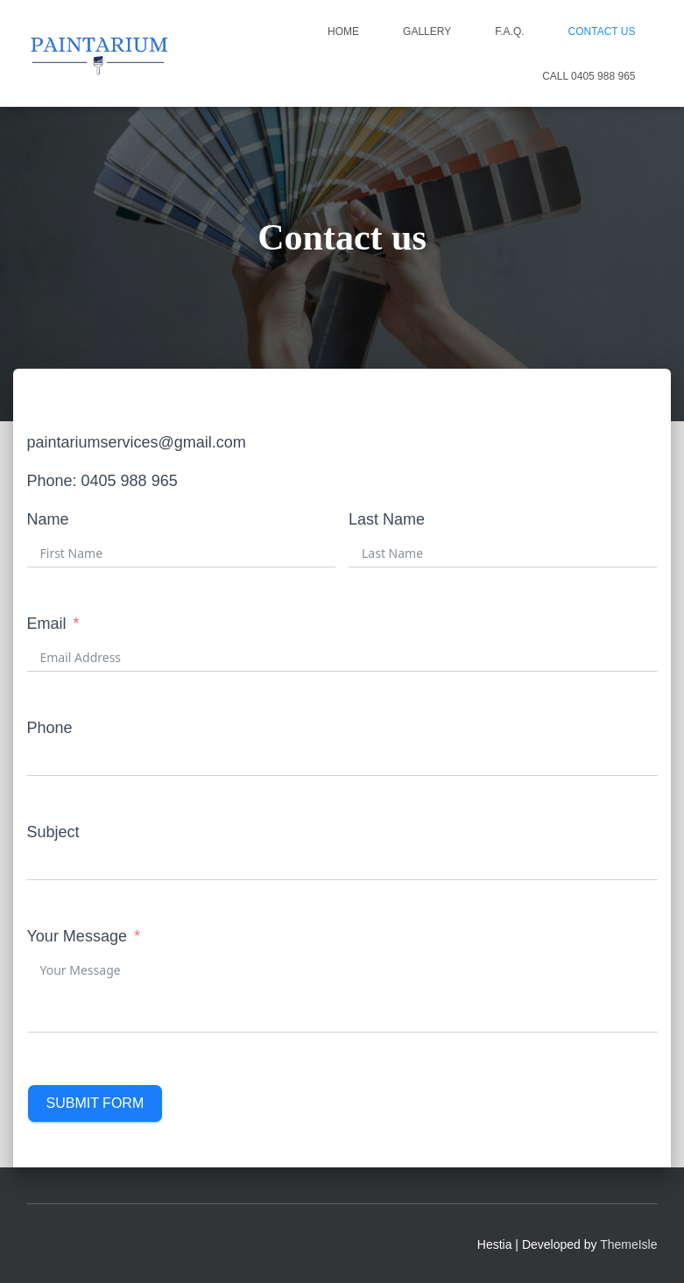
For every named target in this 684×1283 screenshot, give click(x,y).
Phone (50, 728)
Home (343, 31)
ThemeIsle (628, 1244)
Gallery (427, 31)
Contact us (602, 31)
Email (47, 623)
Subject (53, 832)
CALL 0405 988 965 (588, 76)
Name (48, 519)
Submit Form (95, 1103)
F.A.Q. (509, 31)
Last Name (387, 519)
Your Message (77, 936)
